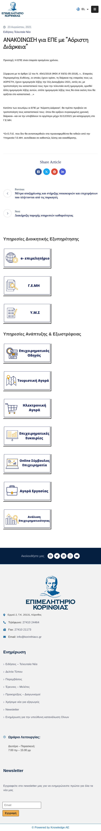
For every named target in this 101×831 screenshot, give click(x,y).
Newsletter (12, 709)
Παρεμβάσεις (13, 679)
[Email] (21, 805)
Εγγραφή (10, 813)
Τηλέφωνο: (23, 622)
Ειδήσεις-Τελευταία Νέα (17, 32)
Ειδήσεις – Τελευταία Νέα (21, 664)
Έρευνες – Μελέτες (17, 686)
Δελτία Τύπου (13, 671)
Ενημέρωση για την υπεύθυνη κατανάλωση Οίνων (37, 717)
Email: (25, 636)
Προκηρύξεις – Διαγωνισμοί (22, 694)
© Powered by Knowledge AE (50, 827)
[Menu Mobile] (95, 9)
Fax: (19, 629)
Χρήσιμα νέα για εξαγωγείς (22, 702)
